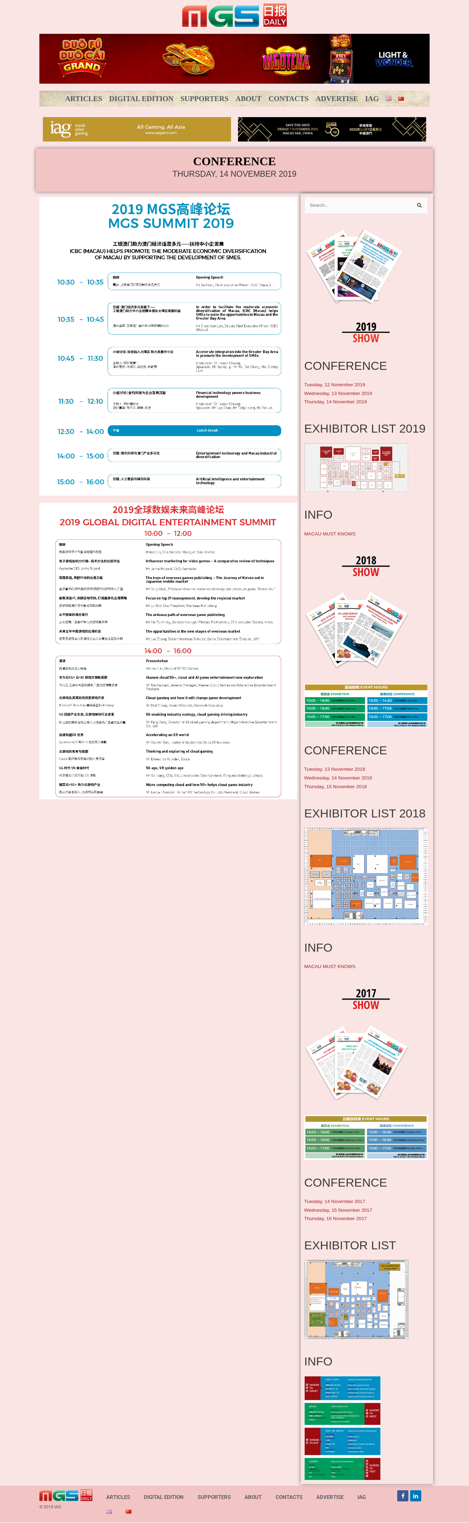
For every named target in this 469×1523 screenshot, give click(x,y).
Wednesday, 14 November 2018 (341, 778)
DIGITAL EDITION (141, 98)
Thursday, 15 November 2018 (338, 787)
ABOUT (249, 98)
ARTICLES (83, 98)
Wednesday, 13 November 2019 (341, 394)
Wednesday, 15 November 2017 (341, 1210)
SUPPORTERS (204, 98)
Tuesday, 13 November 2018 (337, 770)
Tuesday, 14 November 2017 (337, 1202)
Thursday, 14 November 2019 (338, 402)
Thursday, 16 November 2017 (338, 1219)
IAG (372, 98)
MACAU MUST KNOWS (332, 534)
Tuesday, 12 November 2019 (337, 385)
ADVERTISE (337, 98)
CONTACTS (289, 98)
